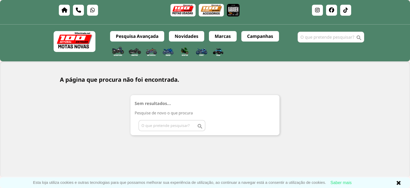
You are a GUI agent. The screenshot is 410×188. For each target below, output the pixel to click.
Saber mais (341, 182)
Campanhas (260, 36)
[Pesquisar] (331, 37)
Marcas (223, 36)
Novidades (186, 36)
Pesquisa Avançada (137, 36)
